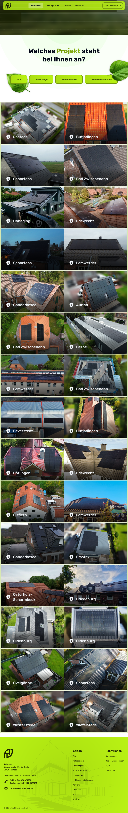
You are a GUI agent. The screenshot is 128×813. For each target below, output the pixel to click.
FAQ (74, 794)
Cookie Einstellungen (115, 760)
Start (75, 756)
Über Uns (79, 5)
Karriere (67, 5)
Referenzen (35, 5)
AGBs (108, 765)
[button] (52, 6)
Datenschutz (111, 756)
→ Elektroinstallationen (83, 780)
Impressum (110, 770)
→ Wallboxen (78, 775)
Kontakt (76, 799)
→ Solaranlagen (80, 770)
